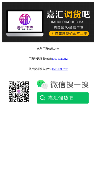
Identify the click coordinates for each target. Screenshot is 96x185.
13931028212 (60, 58)
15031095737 (60, 68)
